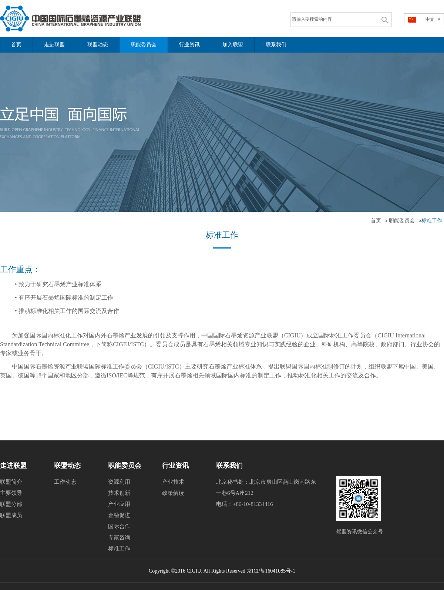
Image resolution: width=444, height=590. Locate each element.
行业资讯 (175, 465)
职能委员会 (402, 220)
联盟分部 (11, 504)
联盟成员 (11, 515)
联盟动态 (67, 465)
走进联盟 (13, 465)
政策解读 (173, 493)
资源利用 (119, 482)
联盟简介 (11, 482)
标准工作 (119, 548)
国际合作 (119, 526)
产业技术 (173, 482)
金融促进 (119, 515)
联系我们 (229, 465)
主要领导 (11, 493)
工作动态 (65, 482)
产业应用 (119, 504)
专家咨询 (119, 537)
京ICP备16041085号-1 (271, 571)
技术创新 (119, 493)
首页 (376, 220)
